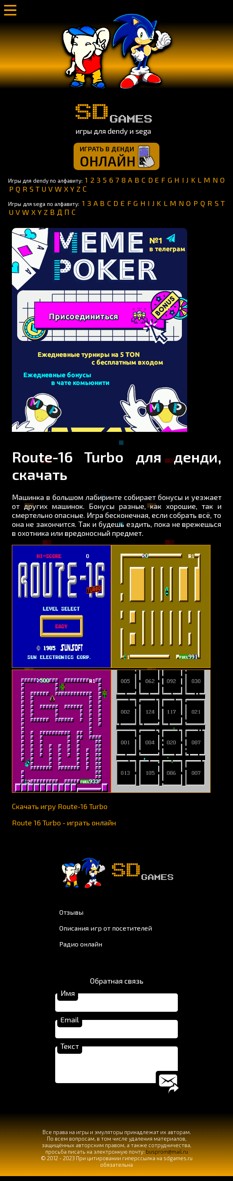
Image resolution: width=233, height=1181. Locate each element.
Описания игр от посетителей (105, 928)
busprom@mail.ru (167, 1156)
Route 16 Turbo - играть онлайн (64, 822)
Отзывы (71, 912)
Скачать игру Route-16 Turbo (60, 806)
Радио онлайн (80, 944)
